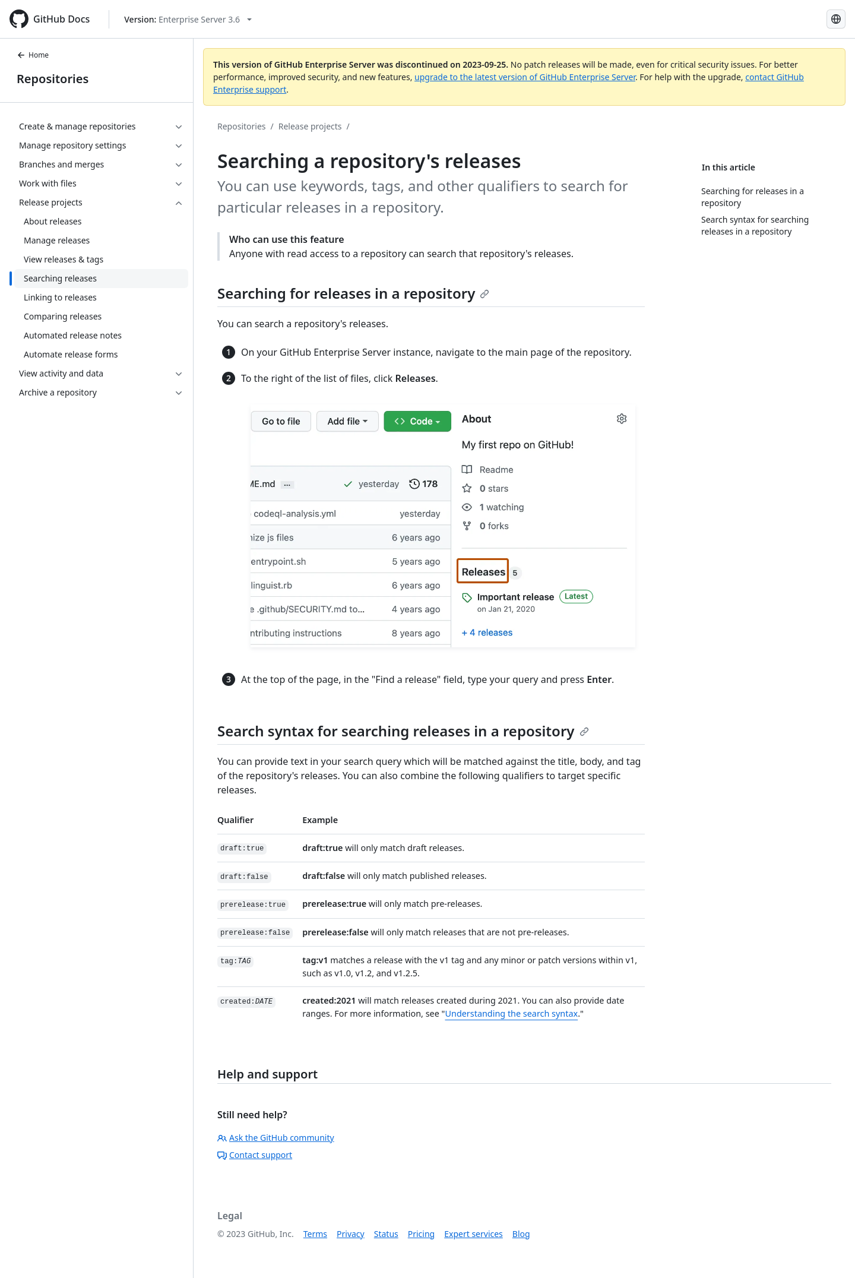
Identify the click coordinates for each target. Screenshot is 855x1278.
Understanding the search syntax (511, 1013)
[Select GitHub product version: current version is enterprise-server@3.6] (188, 19)
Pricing (421, 1233)
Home (33, 55)
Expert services (473, 1233)
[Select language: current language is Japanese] (836, 19)
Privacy (351, 1233)
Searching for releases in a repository (353, 293)
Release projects (310, 126)
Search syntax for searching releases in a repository (403, 731)
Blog (521, 1233)
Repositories (52, 79)
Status (386, 1233)
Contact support (254, 1154)
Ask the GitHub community (275, 1137)
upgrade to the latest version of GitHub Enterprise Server (524, 77)
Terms (315, 1233)
